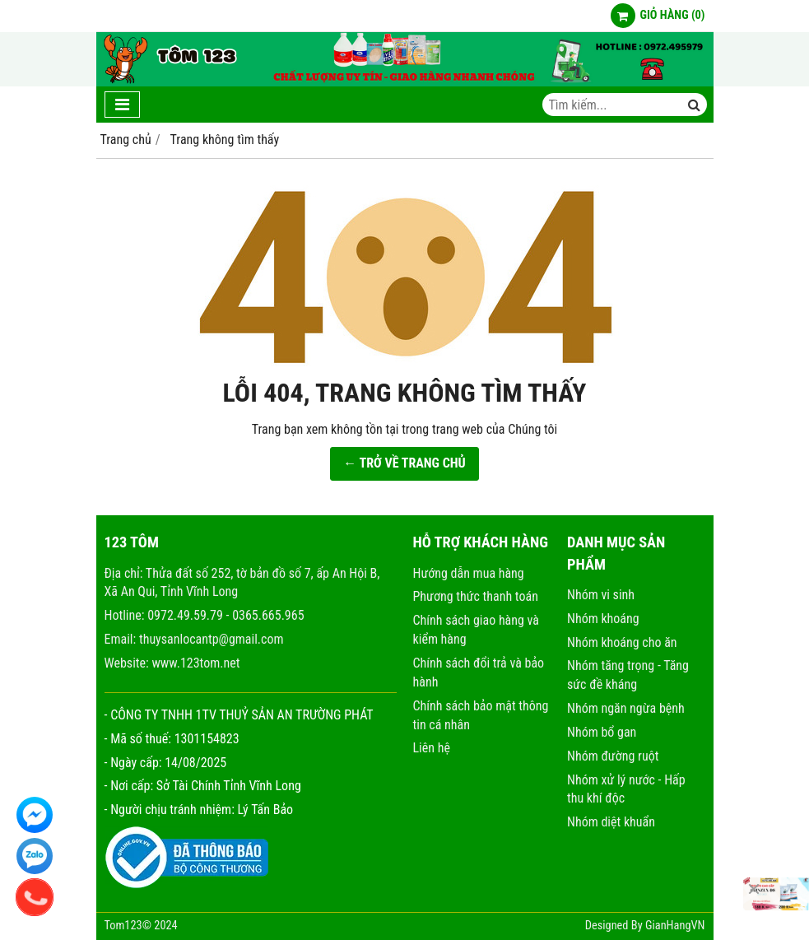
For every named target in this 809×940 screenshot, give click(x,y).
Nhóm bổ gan (601, 732)
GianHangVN (675, 926)
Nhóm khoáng (603, 618)
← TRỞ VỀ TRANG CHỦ (404, 463)
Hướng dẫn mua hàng (468, 573)
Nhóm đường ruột (612, 756)
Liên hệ (431, 748)
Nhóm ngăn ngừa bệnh (626, 708)
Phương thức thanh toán (475, 596)
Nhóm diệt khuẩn (611, 822)
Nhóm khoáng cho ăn (622, 642)
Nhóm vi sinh (601, 595)
